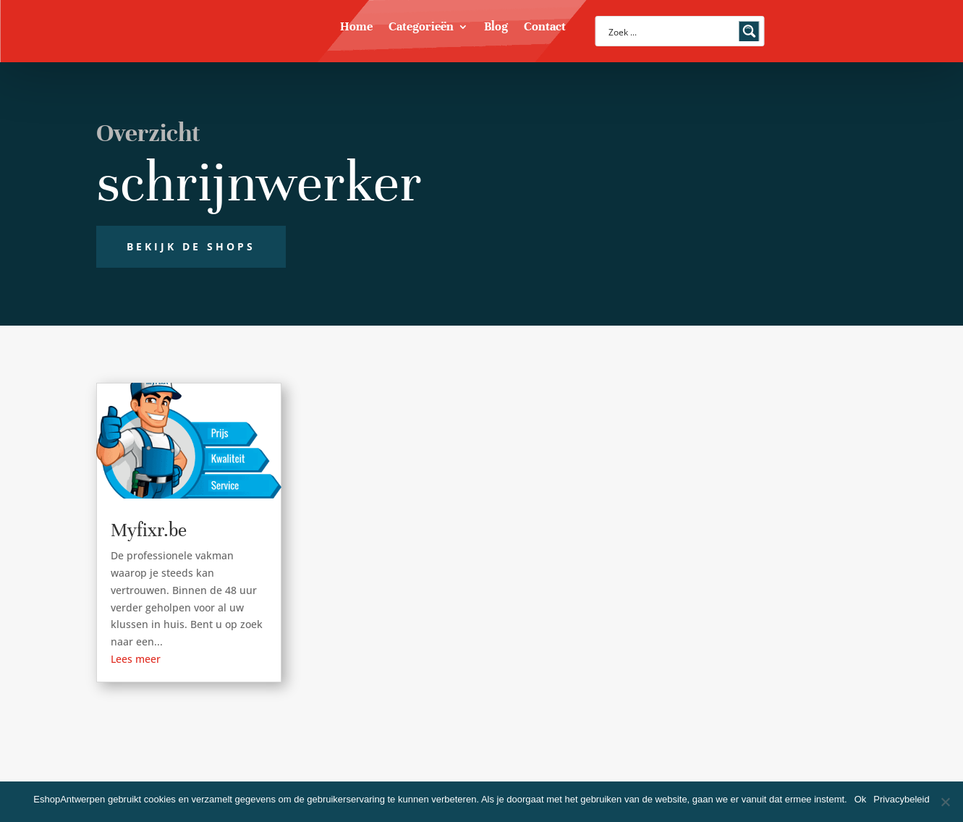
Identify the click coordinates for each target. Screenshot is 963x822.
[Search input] (670, 31)
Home (356, 28)
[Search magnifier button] (749, 31)
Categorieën (421, 28)
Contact (545, 28)
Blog (496, 28)
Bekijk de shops (191, 246)
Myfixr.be (149, 530)
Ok (860, 799)
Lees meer (136, 659)
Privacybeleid (901, 799)
